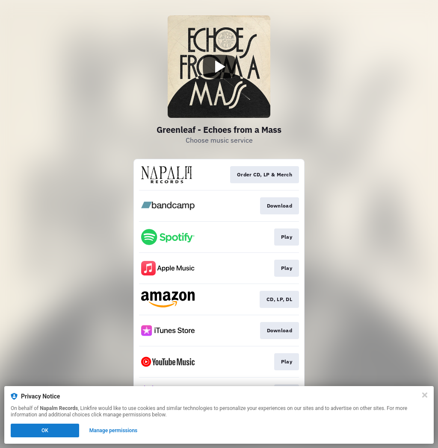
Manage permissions (113, 430)
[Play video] (219, 67)
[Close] (425, 395)
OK (44, 430)
